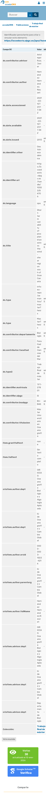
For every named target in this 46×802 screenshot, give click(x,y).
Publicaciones (22, 25)
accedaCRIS (7, 25)
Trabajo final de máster (41, 729)
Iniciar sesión (38, 2)
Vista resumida (9, 739)
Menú (43, 2)
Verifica (26, 773)
